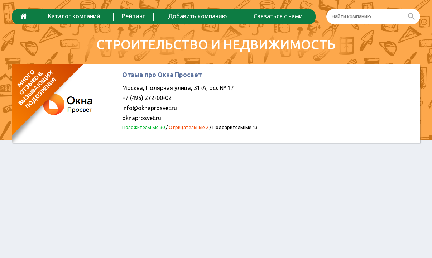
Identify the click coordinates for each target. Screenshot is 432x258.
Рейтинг (133, 16)
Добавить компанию (197, 16)
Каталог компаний (74, 16)
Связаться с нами (278, 16)
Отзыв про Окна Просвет (162, 74)
